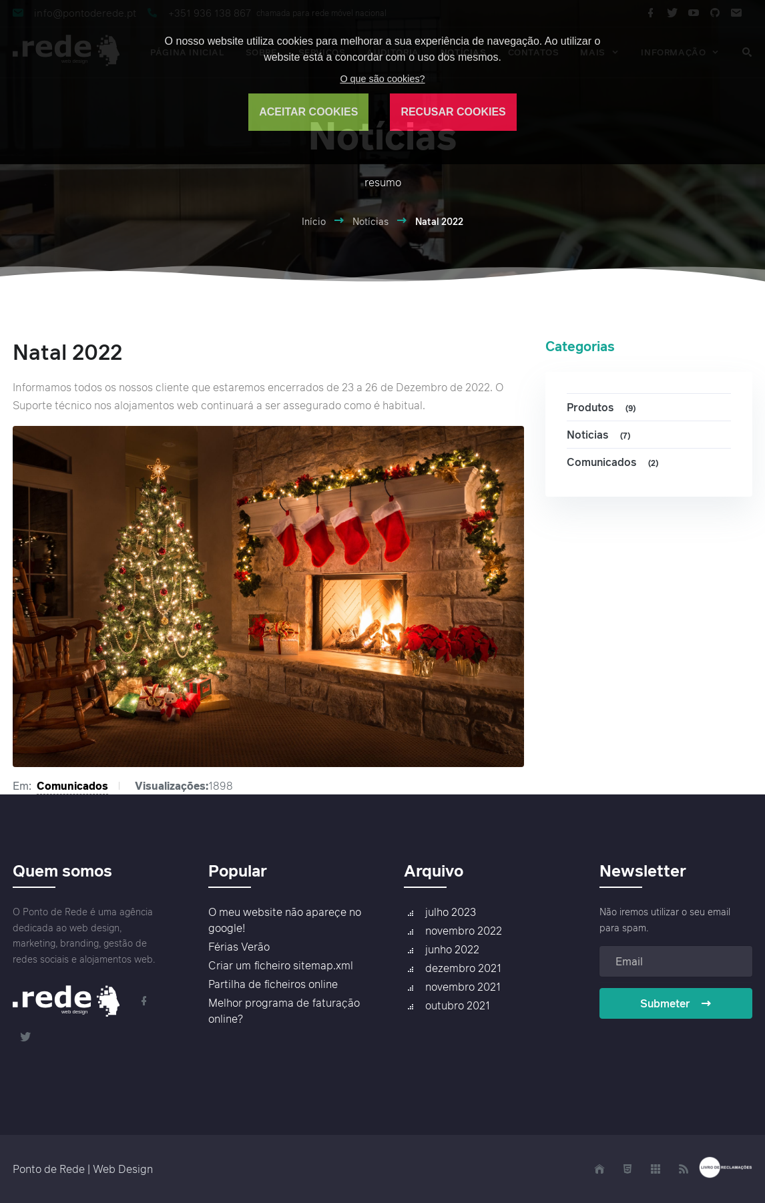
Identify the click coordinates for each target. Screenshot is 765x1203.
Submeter (676, 1003)
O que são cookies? (382, 78)
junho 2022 (452, 949)
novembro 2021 (463, 986)
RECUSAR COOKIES (453, 111)
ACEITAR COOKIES (308, 111)
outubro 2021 (457, 1005)
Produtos (603, 407)
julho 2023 (450, 912)
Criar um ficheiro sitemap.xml (280, 965)
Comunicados (72, 785)
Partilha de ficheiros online (273, 984)
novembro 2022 (463, 930)
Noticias (600, 435)
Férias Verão (239, 946)
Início (314, 221)
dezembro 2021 (463, 968)
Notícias (370, 221)
